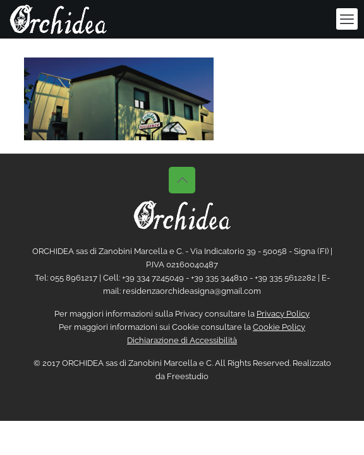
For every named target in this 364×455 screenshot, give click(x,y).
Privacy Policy (283, 313)
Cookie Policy (279, 327)
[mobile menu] (347, 19)
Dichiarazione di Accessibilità (182, 340)
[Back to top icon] (182, 180)
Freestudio (188, 376)
